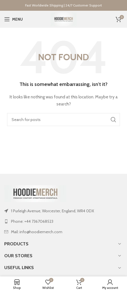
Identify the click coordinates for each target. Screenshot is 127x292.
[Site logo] (63, 18)
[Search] (63, 119)
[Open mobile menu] (13, 19)
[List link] (63, 221)
